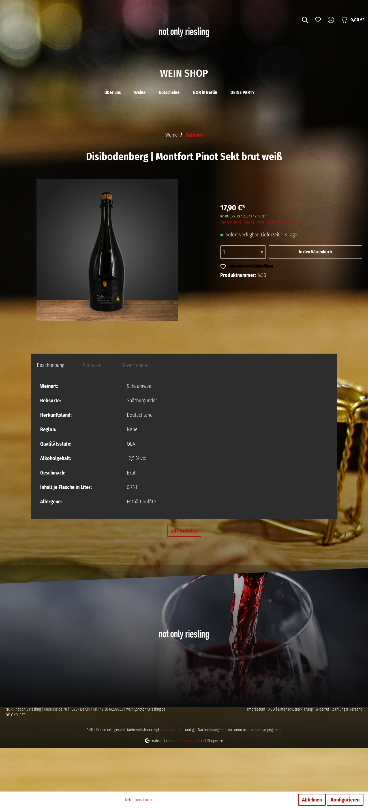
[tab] (50, 408)
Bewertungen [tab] (134, 408)
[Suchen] (304, 19)
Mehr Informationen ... (140, 800)
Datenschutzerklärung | (297, 752)
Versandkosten (172, 772)
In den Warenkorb (315, 295)
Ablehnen (312, 800)
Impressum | (257, 752)
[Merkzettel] (317, 19)
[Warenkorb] (352, 19)
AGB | (273, 752)
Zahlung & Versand (347, 752)
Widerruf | (324, 752)
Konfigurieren (345, 800)
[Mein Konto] (330, 19)
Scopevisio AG (189, 783)
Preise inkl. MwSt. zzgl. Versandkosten (258, 265)
